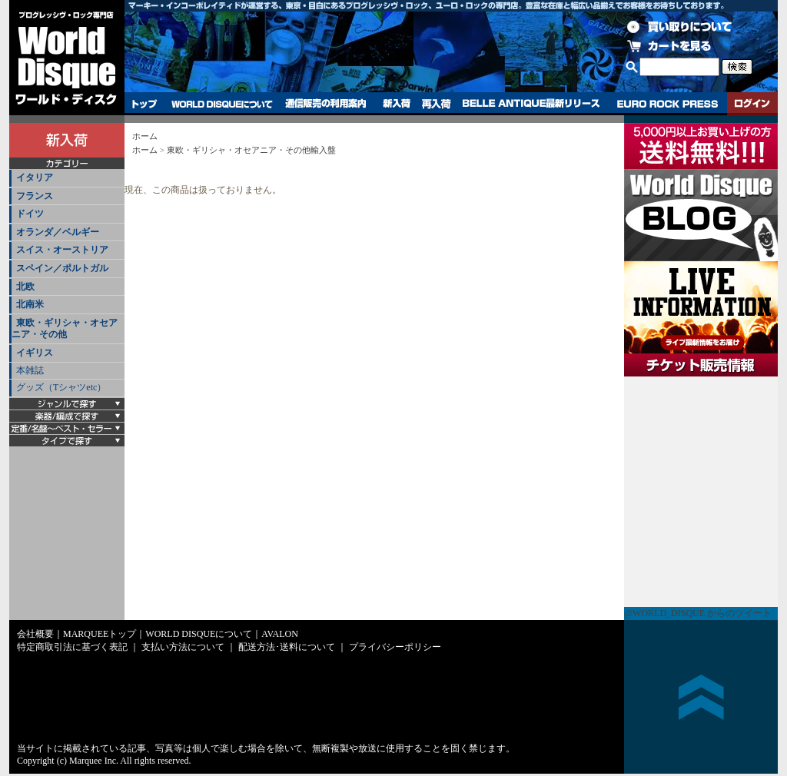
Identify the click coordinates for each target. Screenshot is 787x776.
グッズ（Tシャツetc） (61, 387)
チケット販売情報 (701, 491)
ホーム (145, 136)
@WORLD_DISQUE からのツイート (698, 613)
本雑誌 (30, 370)
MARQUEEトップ (99, 633)
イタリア (34, 177)
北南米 (30, 304)
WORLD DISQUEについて (221, 103)
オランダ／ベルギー (57, 232)
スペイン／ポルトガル (62, 268)
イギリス (34, 352)
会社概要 (35, 633)
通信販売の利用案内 (325, 103)
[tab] (67, 178)
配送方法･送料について (286, 647)
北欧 (25, 286)
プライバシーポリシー (395, 647)
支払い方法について (182, 647)
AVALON (279, 633)
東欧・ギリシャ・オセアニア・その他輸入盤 (251, 149)
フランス (34, 196)
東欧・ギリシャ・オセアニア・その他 (65, 328)
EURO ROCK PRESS (667, 103)
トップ (145, 103)
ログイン (752, 103)
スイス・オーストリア (62, 249)
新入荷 (396, 103)
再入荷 (436, 103)
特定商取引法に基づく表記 (72, 647)
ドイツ (30, 213)
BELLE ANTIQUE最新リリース (531, 103)
